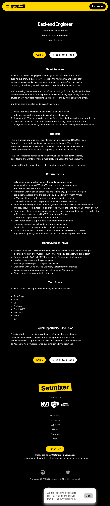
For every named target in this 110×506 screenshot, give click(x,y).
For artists (55, 415)
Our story (55, 424)
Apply (39, 54)
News (55, 429)
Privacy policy (55, 488)
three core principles (25, 104)
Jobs (55, 438)
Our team (55, 434)
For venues (55, 420)
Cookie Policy (69, 499)
